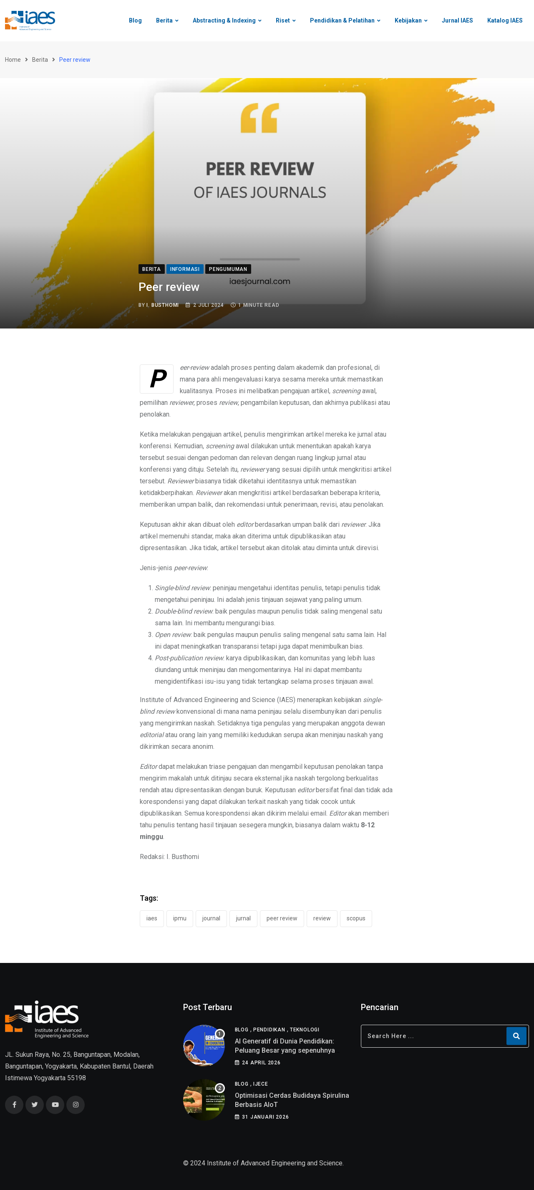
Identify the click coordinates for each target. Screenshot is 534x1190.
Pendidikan (269, 1030)
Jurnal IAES (457, 20)
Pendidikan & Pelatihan (342, 20)
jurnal (243, 918)
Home (13, 59)
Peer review (282, 918)
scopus (356, 918)
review (322, 918)
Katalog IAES (505, 20)
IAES (151, 918)
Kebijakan (408, 20)
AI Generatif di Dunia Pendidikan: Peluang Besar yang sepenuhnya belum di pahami (285, 1050)
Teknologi (305, 1030)
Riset (283, 20)
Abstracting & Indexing (224, 20)
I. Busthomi (162, 305)
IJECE (260, 1084)
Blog (135, 20)
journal (211, 918)
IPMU (179, 918)
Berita (164, 20)
